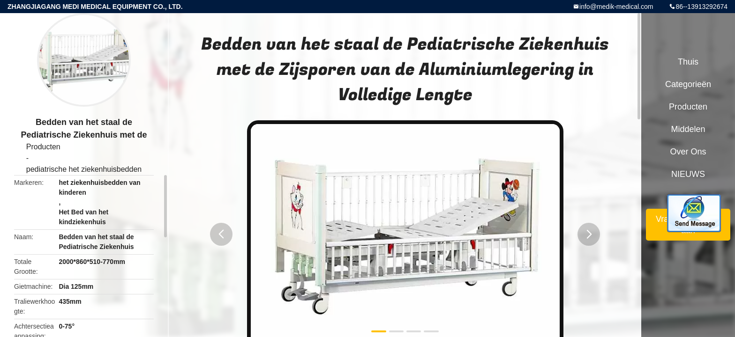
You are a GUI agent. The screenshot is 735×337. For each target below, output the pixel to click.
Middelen (688, 129)
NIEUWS (688, 174)
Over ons (688, 151)
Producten (43, 147)
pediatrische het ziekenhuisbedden (84, 169)
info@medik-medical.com (616, 6)
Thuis (688, 61)
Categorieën (688, 84)
